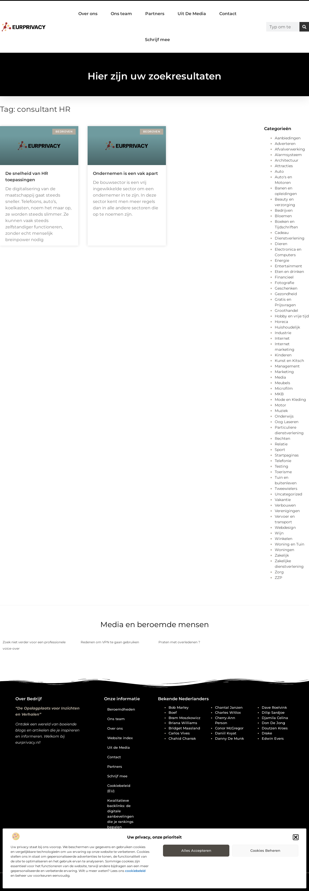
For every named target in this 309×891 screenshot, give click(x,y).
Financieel (284, 277)
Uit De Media (192, 13)
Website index (120, 738)
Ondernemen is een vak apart (125, 173)
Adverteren (285, 143)
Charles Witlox (228, 712)
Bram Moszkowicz (184, 718)
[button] (295, 837)
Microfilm (284, 388)
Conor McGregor (229, 728)
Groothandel (286, 310)
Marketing (284, 371)
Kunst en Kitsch (289, 360)
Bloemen (283, 216)
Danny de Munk (229, 738)
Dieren (281, 243)
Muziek (281, 410)
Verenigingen (287, 510)
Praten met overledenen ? (179, 642)
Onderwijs (284, 416)
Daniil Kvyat (225, 733)
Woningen (284, 549)
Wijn (279, 533)
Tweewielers (286, 488)
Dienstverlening (289, 238)
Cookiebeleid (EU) (118, 788)
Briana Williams (183, 723)
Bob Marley (178, 707)
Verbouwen (285, 505)
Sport (280, 449)
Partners (154, 13)
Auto (279, 171)
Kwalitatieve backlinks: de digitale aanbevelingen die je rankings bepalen (120, 813)
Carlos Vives (179, 733)
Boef (173, 712)
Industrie (283, 332)
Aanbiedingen (288, 138)
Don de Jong (273, 723)
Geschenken (286, 288)
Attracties (284, 165)
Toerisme (283, 471)
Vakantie (283, 499)
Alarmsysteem (288, 154)
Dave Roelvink (274, 707)
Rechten (282, 438)
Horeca (281, 321)
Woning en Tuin (289, 544)
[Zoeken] (304, 27)
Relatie (281, 444)
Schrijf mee (157, 39)
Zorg (279, 572)
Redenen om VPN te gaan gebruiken (110, 642)
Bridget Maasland (184, 728)
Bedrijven (284, 210)
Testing (281, 466)
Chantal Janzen (229, 707)
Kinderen (283, 355)
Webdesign (285, 527)
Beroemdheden (121, 709)
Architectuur (286, 160)
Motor (280, 405)
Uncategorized (288, 494)
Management (287, 366)
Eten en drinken (289, 271)
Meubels (282, 382)
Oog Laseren (286, 421)
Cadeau (282, 232)
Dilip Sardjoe (273, 712)
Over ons (87, 13)
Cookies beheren (265, 850)
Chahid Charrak (182, 738)
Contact (228, 13)
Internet (282, 338)
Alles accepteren (196, 850)
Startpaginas (287, 455)
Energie (282, 260)
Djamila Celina (275, 718)
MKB (279, 394)
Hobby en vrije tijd (292, 316)
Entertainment (288, 266)
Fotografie (284, 282)
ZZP (278, 577)
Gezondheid (286, 293)
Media (280, 377)
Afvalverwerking (290, 149)
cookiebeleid (135, 871)
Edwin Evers (273, 738)
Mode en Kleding (290, 399)
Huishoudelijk (287, 327)
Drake (267, 733)
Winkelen (283, 538)
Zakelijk (282, 555)
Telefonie (283, 460)
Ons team (121, 13)
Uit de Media (118, 747)
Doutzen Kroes (275, 728)
